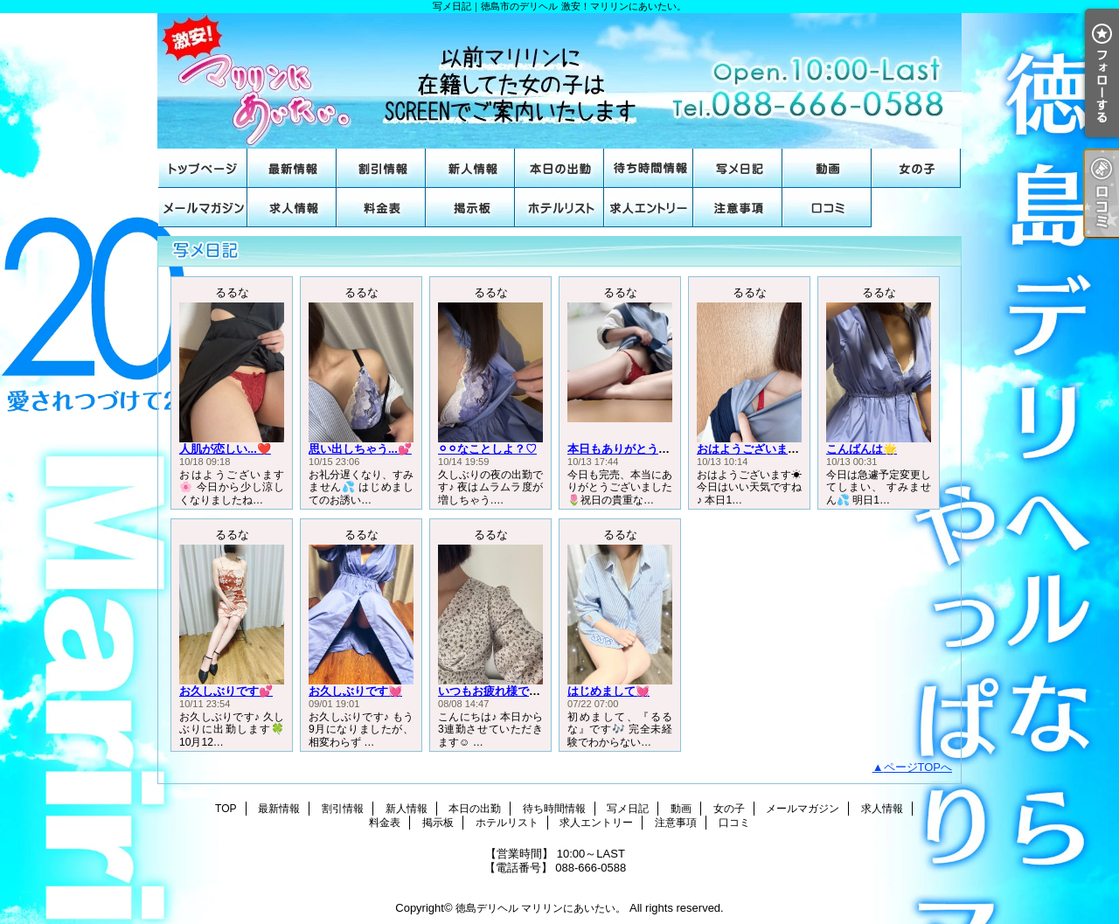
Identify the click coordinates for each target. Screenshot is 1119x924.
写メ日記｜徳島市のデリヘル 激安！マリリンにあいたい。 (559, 81)
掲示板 (470, 207)
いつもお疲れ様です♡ (495, 691)
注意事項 (737, 207)
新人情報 (470, 168)
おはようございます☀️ (755, 448)
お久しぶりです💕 (226, 691)
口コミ (827, 207)
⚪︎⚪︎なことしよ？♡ (487, 448)
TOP (202, 168)
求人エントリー (648, 207)
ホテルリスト (559, 207)
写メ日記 (737, 168)
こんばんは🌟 (861, 448)
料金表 (381, 207)
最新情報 (292, 168)
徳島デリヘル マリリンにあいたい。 (540, 908)
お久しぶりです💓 (355, 691)
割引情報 (381, 168)
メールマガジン (202, 207)
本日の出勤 (559, 168)
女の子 (916, 168)
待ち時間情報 (648, 168)
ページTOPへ (918, 767)
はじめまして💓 (608, 691)
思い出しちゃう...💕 (360, 448)
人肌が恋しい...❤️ (225, 448)
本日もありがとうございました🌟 (653, 448)
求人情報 (292, 207)
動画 (827, 168)
